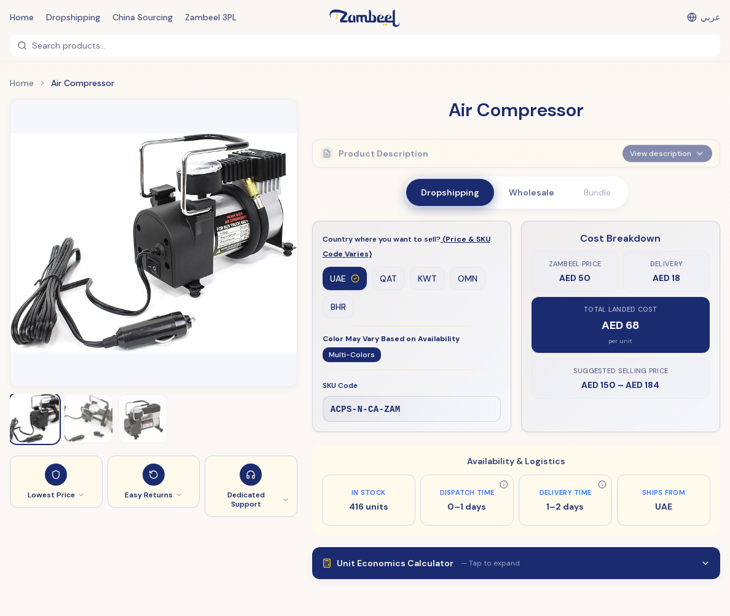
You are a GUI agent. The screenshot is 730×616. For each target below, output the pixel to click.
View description (667, 150)
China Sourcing (142, 17)
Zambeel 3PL (211, 17)
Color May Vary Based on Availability (391, 339)
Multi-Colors (352, 355)
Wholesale (531, 192)
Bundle (597, 192)
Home (22, 17)
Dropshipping (73, 17)
